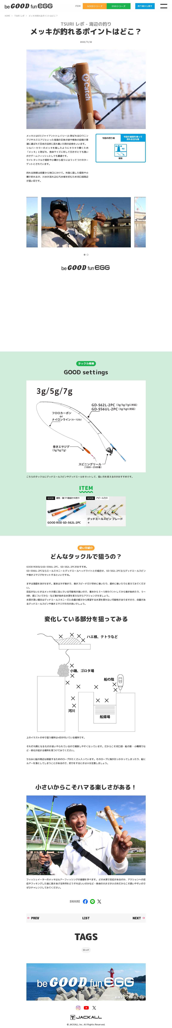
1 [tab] (84, 255)
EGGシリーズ (118, 6)
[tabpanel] (86, 222)
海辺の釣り (100, 24)
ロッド (86, 950)
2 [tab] (87, 255)
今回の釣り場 (108, 138)
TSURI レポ (72, 24)
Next (138, 222)
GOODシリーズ (94, 6)
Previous (34, 222)
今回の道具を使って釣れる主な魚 (133, 138)
